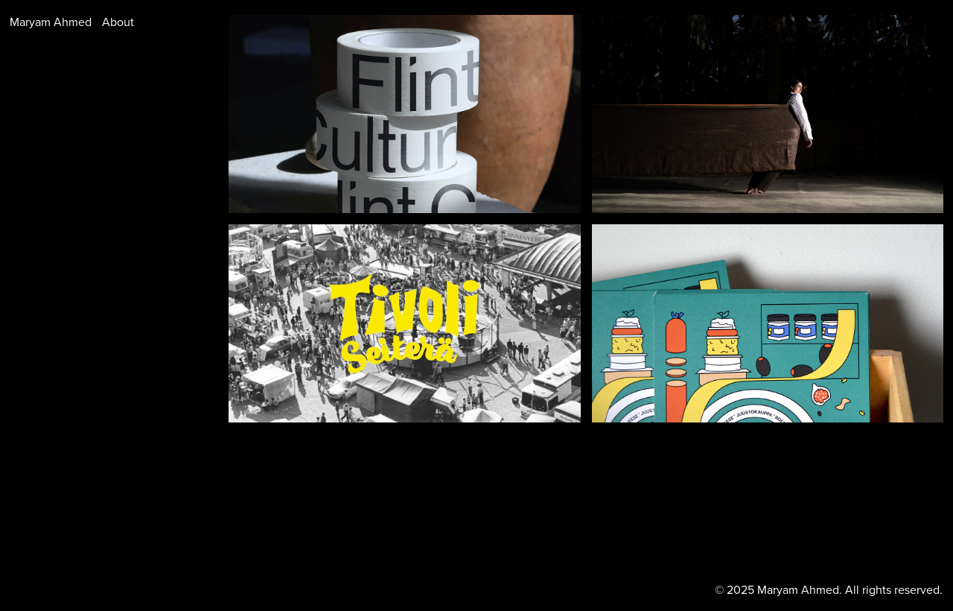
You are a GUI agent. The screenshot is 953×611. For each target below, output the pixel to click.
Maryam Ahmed (51, 21)
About (118, 21)
